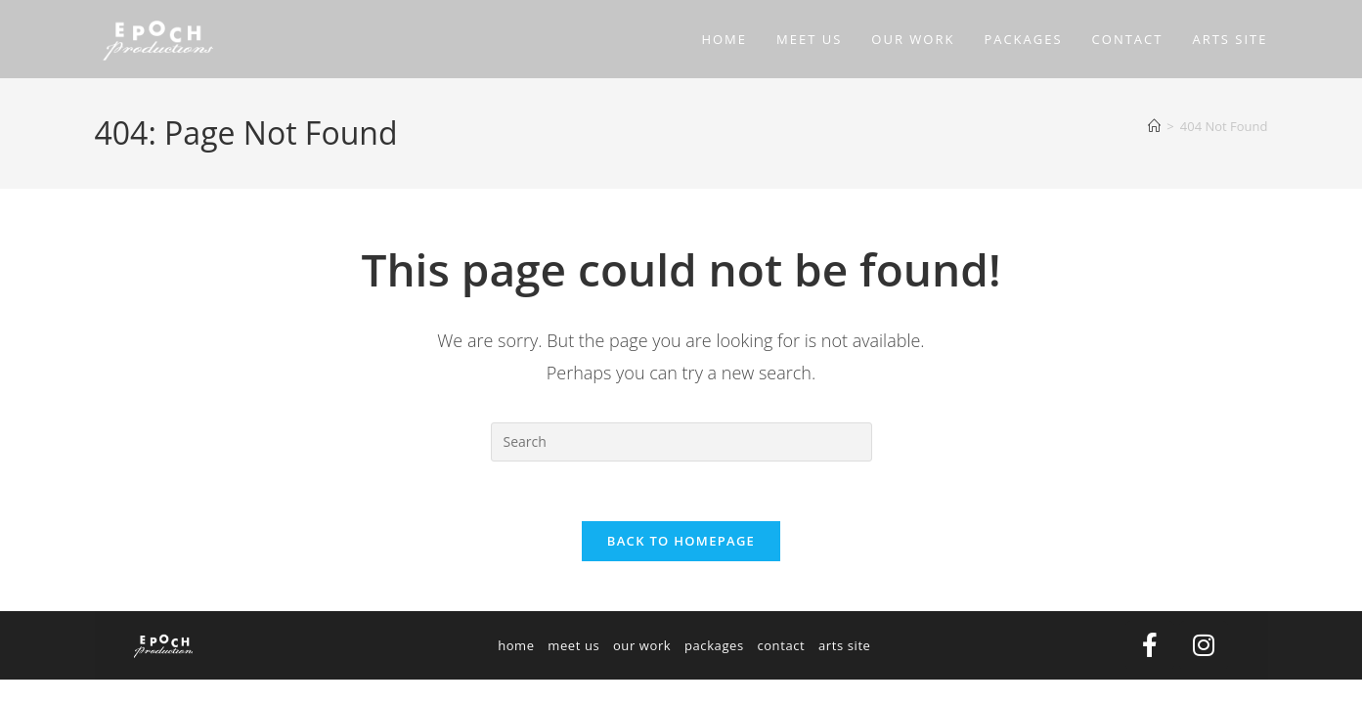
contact (781, 645)
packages (714, 645)
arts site (844, 645)
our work (642, 645)
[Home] (1154, 126)
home (516, 645)
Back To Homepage (681, 541)
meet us (573, 645)
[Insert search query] (681, 442)
